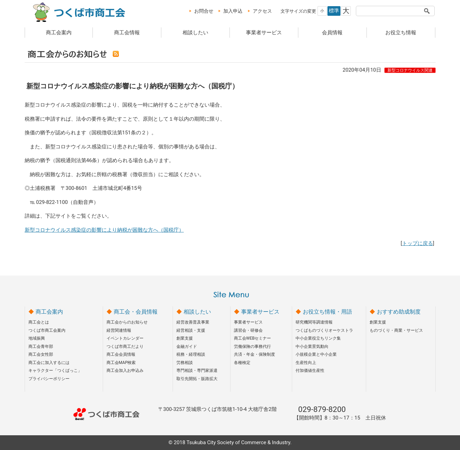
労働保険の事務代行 (252, 346)
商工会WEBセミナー (252, 338)
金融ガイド (186, 346)
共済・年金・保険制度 (254, 354)
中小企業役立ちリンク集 (318, 338)
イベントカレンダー (125, 338)
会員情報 (332, 32)
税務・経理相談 (190, 354)
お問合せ (203, 11)
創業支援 (184, 338)
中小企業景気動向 (312, 346)
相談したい (195, 32)
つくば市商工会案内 (46, 330)
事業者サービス (264, 32)
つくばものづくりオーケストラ (324, 330)
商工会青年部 (40, 346)
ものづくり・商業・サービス (396, 330)
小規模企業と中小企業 (316, 354)
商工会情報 (127, 32)
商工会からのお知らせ (127, 322)
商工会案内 (59, 32)
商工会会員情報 (121, 354)
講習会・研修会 (248, 330)
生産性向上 (306, 362)
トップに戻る (417, 243)
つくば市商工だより (125, 346)
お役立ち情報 (400, 32)
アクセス (262, 11)
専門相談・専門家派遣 (196, 370)
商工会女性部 (40, 354)
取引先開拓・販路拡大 (196, 378)
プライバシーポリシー (49, 378)
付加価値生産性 (310, 370)
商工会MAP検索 (121, 362)
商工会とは (38, 322)
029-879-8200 (322, 409)
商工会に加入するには (49, 362)
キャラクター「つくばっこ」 (55, 370)
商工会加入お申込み (125, 370)
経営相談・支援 (190, 330)
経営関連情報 (119, 330)
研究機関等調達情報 (314, 322)
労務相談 (184, 362)
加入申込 (233, 11)
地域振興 (36, 338)
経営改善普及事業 (192, 322)
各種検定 (242, 362)
